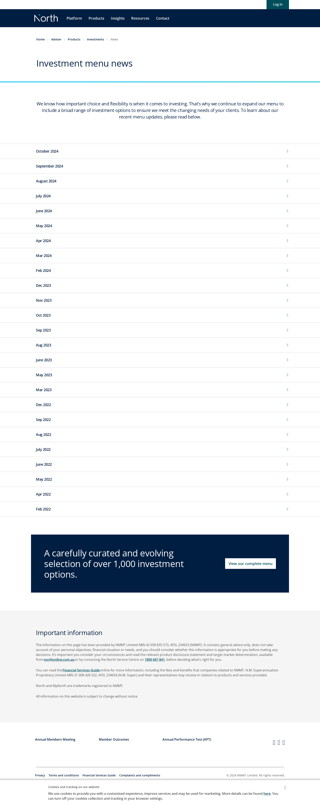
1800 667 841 (155, 659)
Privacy (40, 775)
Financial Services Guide (81, 670)
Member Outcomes (114, 739)
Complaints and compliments (139, 775)
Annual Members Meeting (55, 739)
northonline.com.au (59, 659)
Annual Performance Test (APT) (186, 739)
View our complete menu (250, 563)
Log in (277, 4)
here (267, 793)
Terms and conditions (64, 775)
